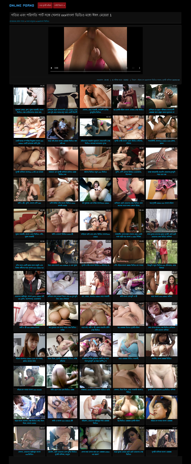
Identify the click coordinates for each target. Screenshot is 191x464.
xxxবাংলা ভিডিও (43, 21)
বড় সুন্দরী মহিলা (45, 5)
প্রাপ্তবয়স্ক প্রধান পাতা (17, 21)
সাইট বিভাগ (59, 5)
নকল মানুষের (30, 21)
